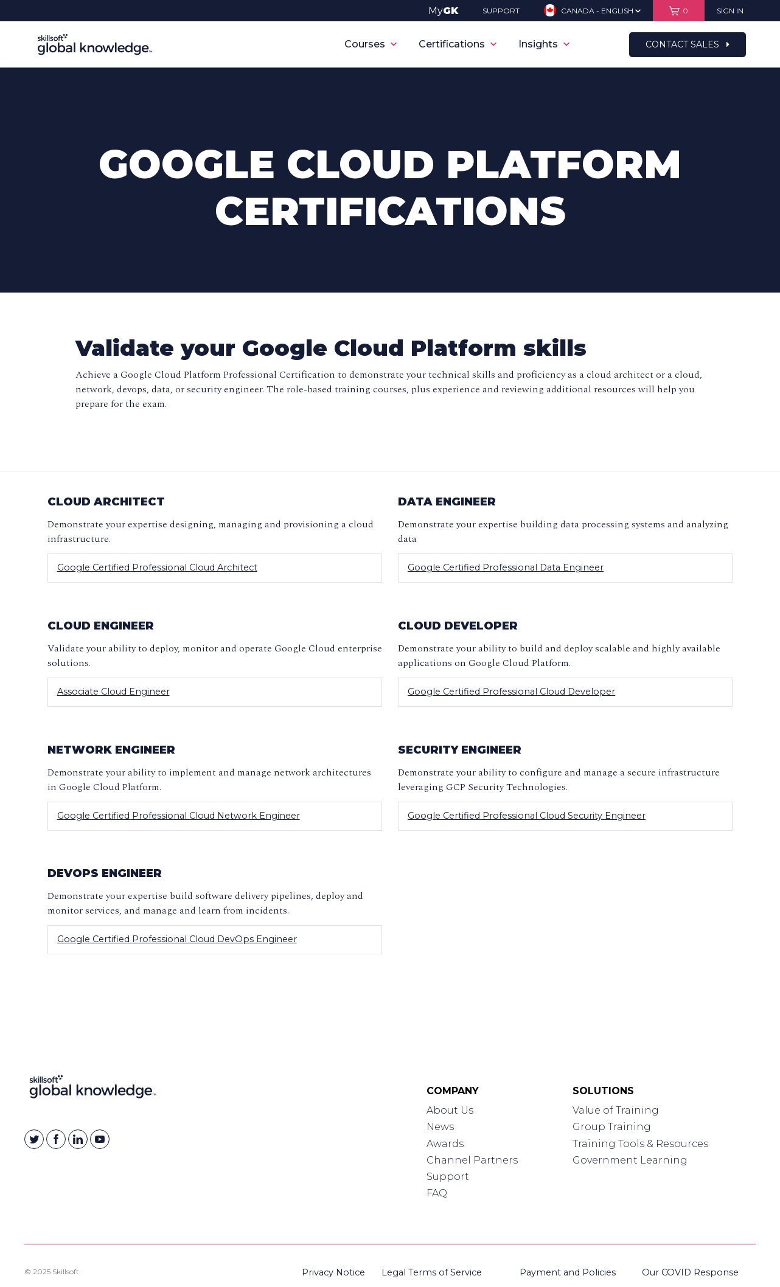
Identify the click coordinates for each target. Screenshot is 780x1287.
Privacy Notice (333, 1272)
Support (448, 1176)
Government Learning (630, 1160)
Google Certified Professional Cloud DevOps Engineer (177, 939)
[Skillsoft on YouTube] (100, 1139)
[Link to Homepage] (92, 1089)
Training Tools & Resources (640, 1144)
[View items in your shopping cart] (679, 10)
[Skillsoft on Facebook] (56, 1139)
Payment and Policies (568, 1272)
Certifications (457, 44)
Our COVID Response (690, 1272)
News (440, 1127)
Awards (445, 1144)
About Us (450, 1110)
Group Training (612, 1127)
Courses (370, 44)
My (443, 10)
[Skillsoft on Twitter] (34, 1139)
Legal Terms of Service (431, 1272)
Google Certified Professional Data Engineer (506, 567)
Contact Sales (688, 44)
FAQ (437, 1193)
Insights (543, 44)
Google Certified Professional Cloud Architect (157, 567)
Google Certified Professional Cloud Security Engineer (527, 815)
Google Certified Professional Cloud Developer (511, 691)
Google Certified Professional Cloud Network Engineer (178, 815)
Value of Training (616, 1110)
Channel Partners (472, 1160)
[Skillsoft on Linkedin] (78, 1139)
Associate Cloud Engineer (113, 691)
